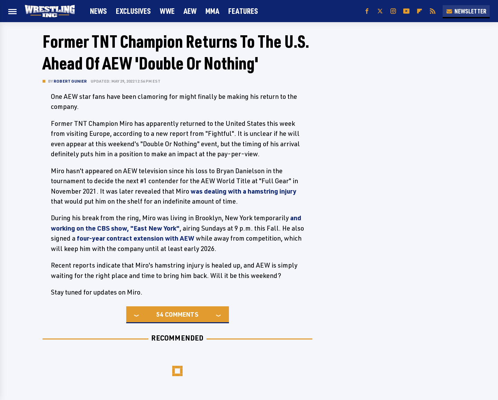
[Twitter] (380, 11)
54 (159, 314)
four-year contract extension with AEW (135, 238)
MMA (212, 11)
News (98, 11)
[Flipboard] (419, 11)
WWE (167, 11)
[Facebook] (367, 11)
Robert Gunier (70, 81)
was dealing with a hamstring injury (243, 191)
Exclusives (133, 11)
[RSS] (433, 11)
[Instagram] (393, 11)
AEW (190, 11)
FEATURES (243, 11)
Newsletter (466, 11)
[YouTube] (406, 11)
